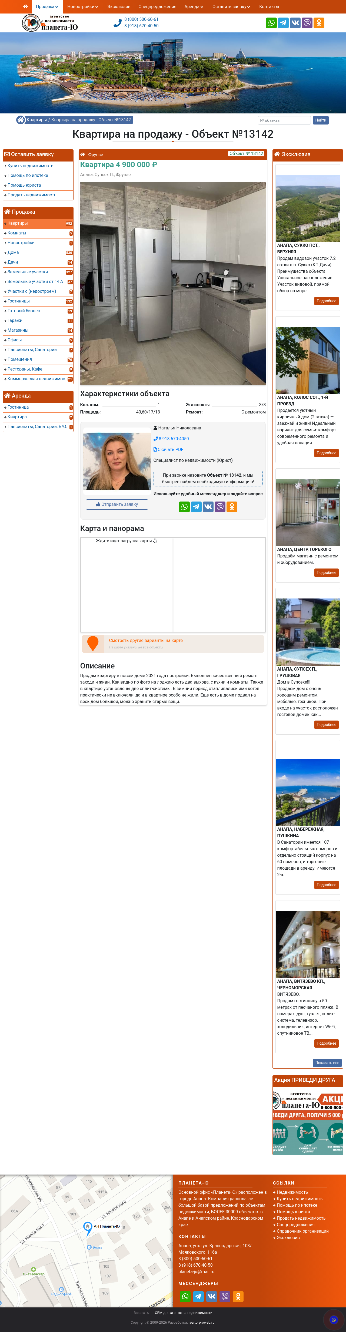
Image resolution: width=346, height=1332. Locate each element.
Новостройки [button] (83, 6)
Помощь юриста (293, 1211)
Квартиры (37, 119)
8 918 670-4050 (171, 438)
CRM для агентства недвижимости (183, 1313)
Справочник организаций (303, 1231)
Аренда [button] (194, 6)
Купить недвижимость (299, 1198)
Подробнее (326, 301)
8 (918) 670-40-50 (141, 25)
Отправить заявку (117, 504)
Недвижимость (292, 1192)
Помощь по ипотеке (297, 1205)
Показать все (327, 1063)
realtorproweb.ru (201, 1322)
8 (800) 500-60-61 (141, 19)
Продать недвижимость (301, 1218)
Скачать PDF (169, 449)
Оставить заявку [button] (231, 6)
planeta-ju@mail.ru (196, 1271)
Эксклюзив (118, 6)
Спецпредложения (157, 6)
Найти (321, 120)
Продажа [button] (47, 6)
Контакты (269, 6)
